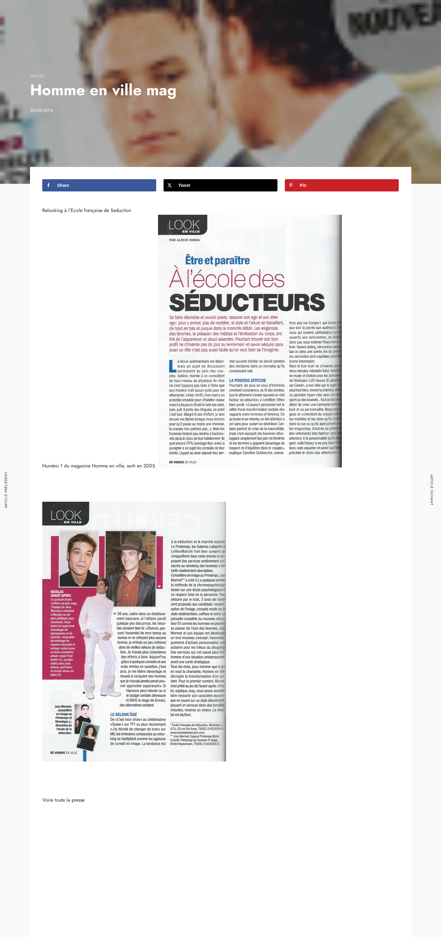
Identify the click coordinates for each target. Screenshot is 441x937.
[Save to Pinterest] (342, 185)
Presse (37, 76)
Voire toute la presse (63, 799)
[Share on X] (221, 185)
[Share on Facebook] (99, 185)
